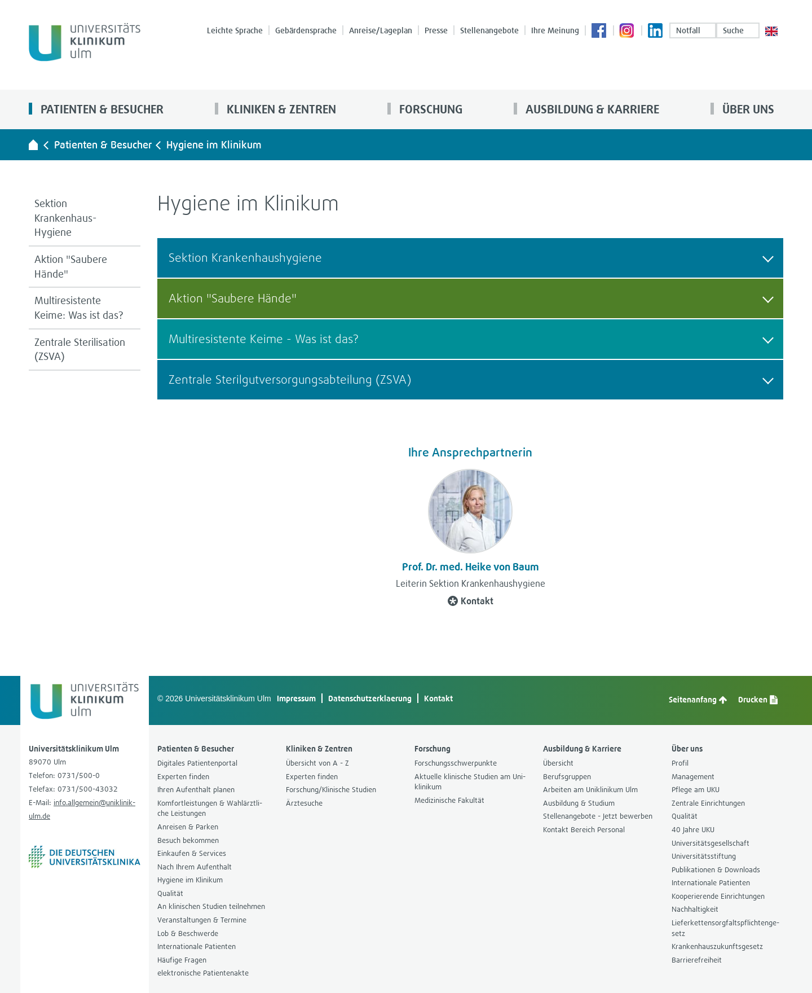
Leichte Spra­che (235, 30)
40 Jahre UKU (693, 829)
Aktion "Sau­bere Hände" (70, 266)
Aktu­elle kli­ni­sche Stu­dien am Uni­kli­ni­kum (470, 782)
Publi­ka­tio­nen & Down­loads (716, 869)
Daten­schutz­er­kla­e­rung (370, 698)
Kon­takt (470, 601)
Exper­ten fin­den (183, 776)
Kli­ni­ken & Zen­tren (280, 109)
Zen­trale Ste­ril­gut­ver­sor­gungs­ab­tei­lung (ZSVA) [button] (471, 379)
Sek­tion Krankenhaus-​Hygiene (65, 217)
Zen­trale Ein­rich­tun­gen (708, 803)
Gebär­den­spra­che (306, 30)
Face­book (599, 31)
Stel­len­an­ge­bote (489, 30)
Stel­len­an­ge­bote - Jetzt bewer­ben (597, 816)
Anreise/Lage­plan (380, 30)
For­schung (429, 109)
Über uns (747, 109)
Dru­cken (758, 700)
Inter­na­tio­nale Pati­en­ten (196, 946)
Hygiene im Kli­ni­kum (214, 145)
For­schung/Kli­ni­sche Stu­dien (331, 789)
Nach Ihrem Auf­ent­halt (194, 867)
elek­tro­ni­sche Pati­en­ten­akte (203, 973)
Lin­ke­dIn (655, 31)
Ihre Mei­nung (555, 30)
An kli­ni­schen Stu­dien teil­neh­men (211, 906)
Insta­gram (627, 31)
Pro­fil (680, 763)
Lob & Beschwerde (187, 933)
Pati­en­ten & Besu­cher (101, 109)
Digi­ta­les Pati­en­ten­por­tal (197, 763)
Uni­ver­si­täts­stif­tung (704, 856)
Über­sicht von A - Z (317, 763)
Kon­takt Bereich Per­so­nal (584, 829)
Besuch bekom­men (188, 840)
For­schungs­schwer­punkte (455, 763)
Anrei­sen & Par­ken (187, 827)
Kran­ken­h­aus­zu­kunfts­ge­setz (717, 946)
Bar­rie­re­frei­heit (697, 960)
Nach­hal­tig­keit (695, 909)
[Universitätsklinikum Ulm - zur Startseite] (33, 144)
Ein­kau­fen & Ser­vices (191, 853)
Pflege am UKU (696, 789)
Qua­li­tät (170, 893)
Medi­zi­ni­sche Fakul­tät (449, 800)
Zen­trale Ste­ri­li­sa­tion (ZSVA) (79, 349)
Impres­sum (296, 698)
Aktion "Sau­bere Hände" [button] (471, 298)
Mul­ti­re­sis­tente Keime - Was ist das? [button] (471, 339)
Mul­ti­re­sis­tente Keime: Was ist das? (78, 308)
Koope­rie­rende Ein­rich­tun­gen (718, 896)
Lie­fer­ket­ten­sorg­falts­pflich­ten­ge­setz (725, 928)
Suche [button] (738, 30)
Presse (436, 30)
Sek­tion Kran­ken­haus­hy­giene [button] (471, 258)
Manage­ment (693, 776)
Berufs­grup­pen (567, 776)
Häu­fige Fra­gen (181, 960)
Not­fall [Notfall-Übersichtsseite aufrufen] (692, 30)
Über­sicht (558, 763)
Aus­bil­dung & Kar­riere (591, 109)
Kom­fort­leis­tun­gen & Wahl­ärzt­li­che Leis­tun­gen (209, 808)
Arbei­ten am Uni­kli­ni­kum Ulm (590, 789)
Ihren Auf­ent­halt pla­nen (196, 789)
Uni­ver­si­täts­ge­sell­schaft (710, 843)
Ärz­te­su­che (304, 803)
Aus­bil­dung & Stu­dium (579, 803)
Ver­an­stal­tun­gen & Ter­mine (201, 920)
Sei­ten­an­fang (698, 700)
